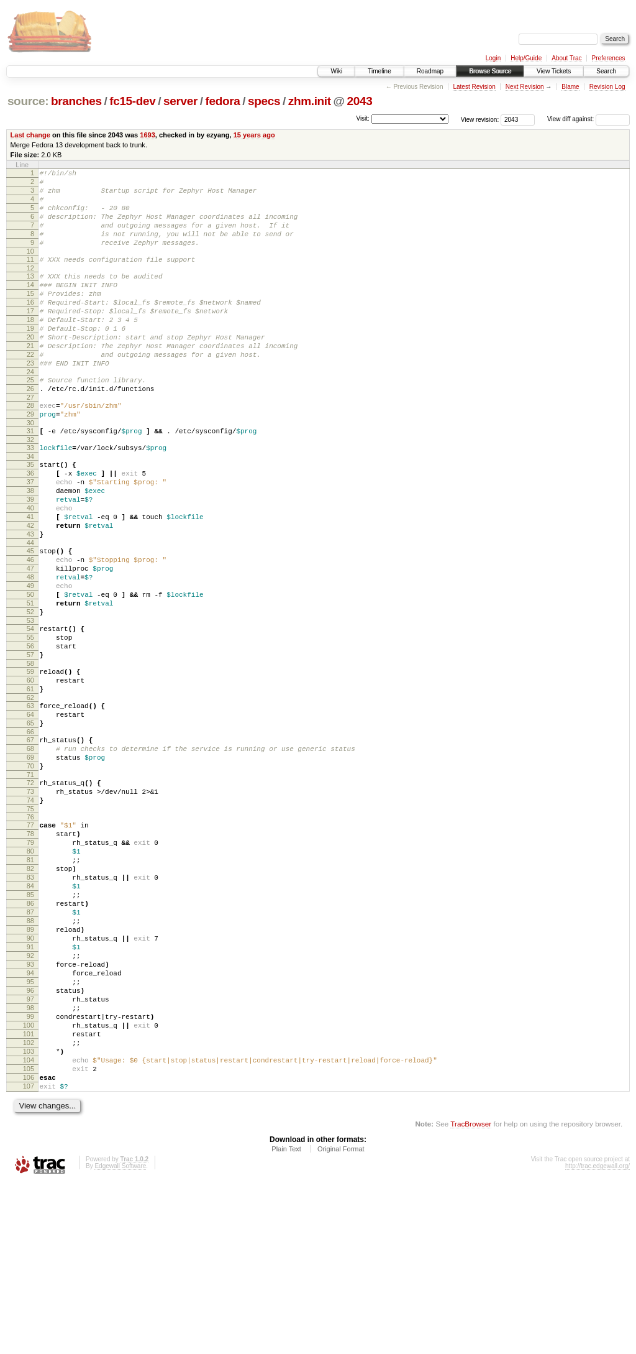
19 (30, 358)
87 (30, 1044)
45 (30, 618)
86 (30, 1034)
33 (30, 496)
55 (30, 721)
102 (28, 1203)
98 (30, 1160)
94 (30, 1118)
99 (30, 1171)
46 (30, 628)
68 (30, 851)
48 (30, 649)
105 (28, 1234)
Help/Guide (526, 58)
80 (30, 970)
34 (30, 506)
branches (76, 101)
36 (30, 525)
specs (264, 101)
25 (30, 419)
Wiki (336, 71)
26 (30, 429)
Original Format (341, 1320)
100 (28, 1182)
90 (30, 1076)
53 (30, 702)
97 (30, 1150)
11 (30, 276)
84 (30, 1012)
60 (30, 771)
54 (30, 710)
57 (30, 742)
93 (30, 1108)
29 (30, 459)
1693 (147, 135)
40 (30, 567)
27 (30, 440)
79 (30, 960)
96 (30, 1139)
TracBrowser (470, 1295)
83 (30, 1002)
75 (30, 922)
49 (30, 660)
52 (30, 692)
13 (30, 294)
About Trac (566, 58)
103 (28, 1213)
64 (30, 811)
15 (30, 316)
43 (30, 599)
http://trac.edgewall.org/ (597, 1337)
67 (30, 840)
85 (30, 1023)
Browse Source (490, 71)
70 (30, 872)
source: (27, 101)
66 (30, 832)
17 (30, 337)
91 (30, 1086)
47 (30, 639)
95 (30, 1129)
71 (30, 883)
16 (30, 326)
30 (30, 469)
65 (30, 822)
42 (30, 588)
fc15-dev (132, 101)
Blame (570, 86)
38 (30, 546)
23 (30, 400)
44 (30, 610)
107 (28, 1256)
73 (30, 901)
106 (28, 1245)
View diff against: (588, 119)
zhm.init (309, 101)
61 (30, 782)
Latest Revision (474, 86)
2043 (360, 101)
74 (30, 912)
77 (30, 938)
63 (30, 800)
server (180, 101)
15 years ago (254, 135)
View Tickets (554, 71)
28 (30, 448)
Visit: (363, 118)
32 (30, 488)
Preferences (608, 58)
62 (30, 792)
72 (30, 891)
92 (30, 1097)
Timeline (379, 71)
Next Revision (525, 86)
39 (30, 557)
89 (30, 1065)
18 (30, 347)
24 (30, 411)
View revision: (480, 119)
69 (30, 861)
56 (30, 731)
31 (30, 477)
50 (30, 671)
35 (30, 514)
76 (30, 930)
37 (30, 536)
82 (30, 991)
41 (30, 578)
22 (30, 390)
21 (30, 379)
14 (30, 305)
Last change (30, 135)
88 (30, 1055)
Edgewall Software (120, 1337)
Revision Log (607, 86)
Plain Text (286, 1320)
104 (28, 1224)
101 (28, 1192)
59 (30, 761)
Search (606, 71)
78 (30, 949)
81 (30, 981)
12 (30, 286)
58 (30, 753)
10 (30, 268)
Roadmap (430, 71)
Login (493, 58)
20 (30, 368)
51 (30, 681)
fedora (223, 101)
